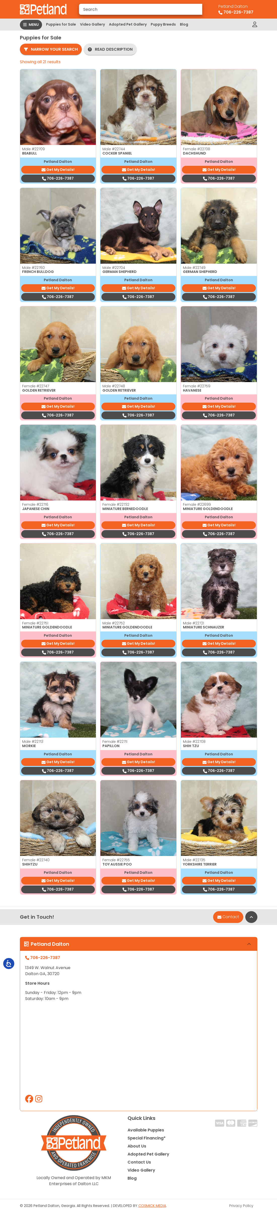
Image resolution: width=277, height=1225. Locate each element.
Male (33, 149)
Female (196, 149)
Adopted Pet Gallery (128, 24)
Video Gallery (92, 24)
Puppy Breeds (163, 24)
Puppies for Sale (61, 24)
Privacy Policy (241, 1205)
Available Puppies (146, 1130)
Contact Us (139, 1162)
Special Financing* (147, 1138)
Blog (184, 24)
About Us (137, 1146)
